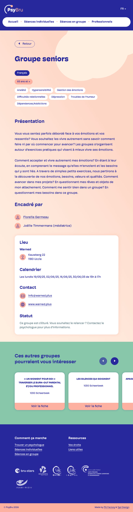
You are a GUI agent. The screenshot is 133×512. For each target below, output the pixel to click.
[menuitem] (13, 22)
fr (122, 9)
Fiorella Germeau (36, 217)
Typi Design (123, 507)
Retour (27, 43)
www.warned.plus (40, 304)
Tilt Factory (109, 507)
